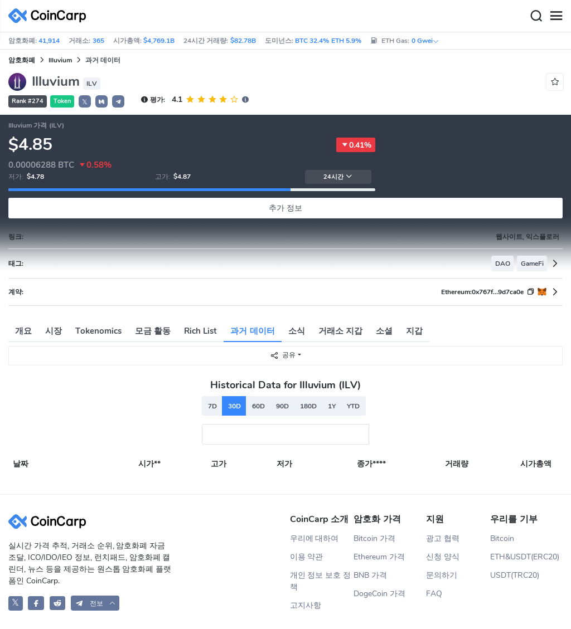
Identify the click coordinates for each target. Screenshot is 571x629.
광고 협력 (442, 538)
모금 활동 (153, 331)
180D (308, 406)
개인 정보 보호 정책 (320, 581)
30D (234, 406)
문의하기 (441, 575)
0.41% (355, 145)
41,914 (49, 40)
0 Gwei (425, 40)
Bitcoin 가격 (374, 538)
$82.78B (243, 40)
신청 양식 (442, 557)
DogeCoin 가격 (379, 593)
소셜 (384, 331)
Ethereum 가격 (379, 557)
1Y (332, 406)
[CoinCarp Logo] (50, 16)
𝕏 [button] (85, 101)
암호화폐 (21, 60)
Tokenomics (98, 331)
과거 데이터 (252, 331)
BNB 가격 (370, 575)
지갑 (414, 331)
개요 (23, 331)
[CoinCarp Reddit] (58, 603)
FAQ (434, 593)
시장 (53, 331)
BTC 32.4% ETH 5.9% (328, 40)
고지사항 (305, 605)
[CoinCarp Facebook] (36, 603)
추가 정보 (285, 208)
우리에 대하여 (314, 538)
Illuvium (60, 60)
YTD (353, 406)
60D (258, 406)
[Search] (536, 16)
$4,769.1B (159, 40)
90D (282, 406)
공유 (283, 355)
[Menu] (556, 16)
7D (212, 406)
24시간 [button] (337, 177)
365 (98, 40)
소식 (296, 331)
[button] (101, 101)
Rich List (200, 331)
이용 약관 (306, 557)
